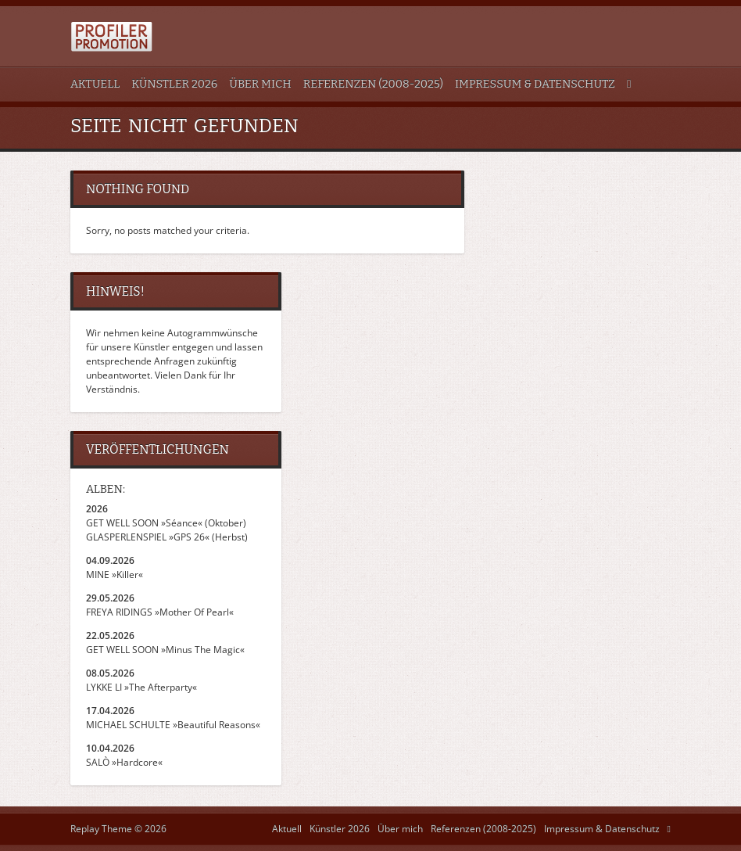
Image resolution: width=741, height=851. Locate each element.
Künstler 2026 (174, 84)
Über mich (260, 84)
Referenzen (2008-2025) (373, 84)
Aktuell (95, 84)
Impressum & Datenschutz (535, 84)
